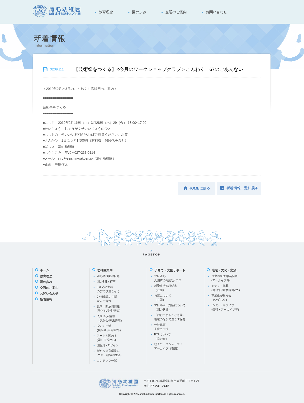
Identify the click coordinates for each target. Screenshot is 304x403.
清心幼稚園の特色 (108, 276)
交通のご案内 (176, 12)
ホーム (44, 270)
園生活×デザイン (108, 345)
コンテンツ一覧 (107, 360)
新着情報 (46, 299)
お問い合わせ (216, 12)
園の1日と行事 (106, 281)
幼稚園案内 (105, 270)
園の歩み (139, 12)
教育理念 (106, 12)
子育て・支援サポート (169, 270)
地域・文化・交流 (224, 270)
